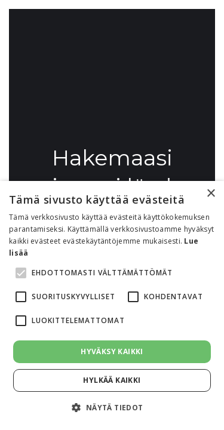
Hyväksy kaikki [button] (112, 351)
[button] (112, 408)
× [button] (210, 193)
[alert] (112, 305)
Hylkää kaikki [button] (111, 380)
